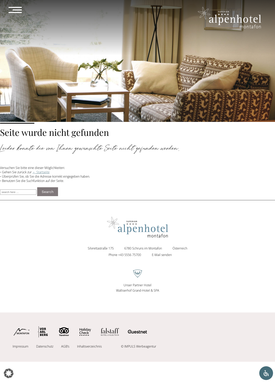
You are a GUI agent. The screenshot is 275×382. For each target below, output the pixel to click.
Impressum (20, 346)
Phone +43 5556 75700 (125, 255)
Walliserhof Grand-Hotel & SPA (137, 290)
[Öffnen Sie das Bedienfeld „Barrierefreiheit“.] (266, 373)
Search (48, 192)
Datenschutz (44, 346)
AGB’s (65, 346)
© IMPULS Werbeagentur (138, 346)
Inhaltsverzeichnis (89, 346)
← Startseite (41, 172)
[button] (8, 373)
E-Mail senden (162, 255)
